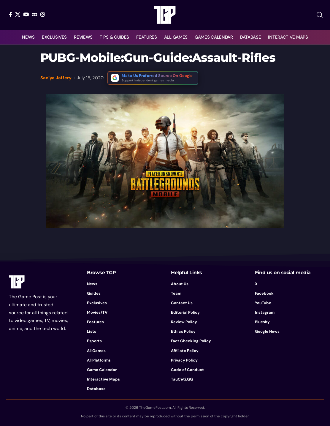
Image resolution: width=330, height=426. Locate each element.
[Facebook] (10, 14)
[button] (320, 15)
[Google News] (34, 14)
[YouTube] (26, 14)
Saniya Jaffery (56, 78)
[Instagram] (42, 14)
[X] (18, 14)
